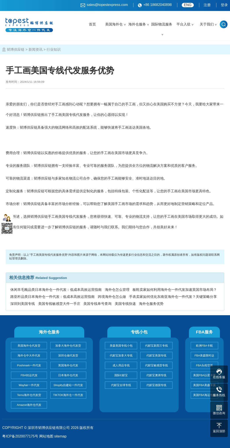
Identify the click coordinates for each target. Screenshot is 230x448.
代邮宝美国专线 (156, 355)
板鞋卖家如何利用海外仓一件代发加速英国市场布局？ (175, 289)
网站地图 (46, 436)
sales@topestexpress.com (104, 5)
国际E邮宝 (121, 375)
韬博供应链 (15, 49)
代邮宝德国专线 (156, 385)
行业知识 (54, 49)
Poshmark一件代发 (29, 365)
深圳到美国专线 (22, 304)
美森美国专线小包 (121, 345)
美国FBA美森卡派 (204, 385)
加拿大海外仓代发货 (68, 345)
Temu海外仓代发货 (29, 395)
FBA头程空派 (204, 365)
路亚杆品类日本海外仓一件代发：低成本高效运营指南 (52, 297)
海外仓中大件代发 (29, 355)
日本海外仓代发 (68, 375)
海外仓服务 (137, 24)
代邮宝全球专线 (121, 385)
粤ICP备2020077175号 (20, 436)
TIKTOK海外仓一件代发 (68, 395)
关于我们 (207, 24)
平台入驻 (183, 24)
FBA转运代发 (29, 375)
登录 (224, 5)
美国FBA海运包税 (204, 395)
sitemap (60, 436)
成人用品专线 (121, 365)
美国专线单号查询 (97, 304)
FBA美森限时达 (204, 355)
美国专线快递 (125, 304)
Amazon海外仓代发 (29, 405)
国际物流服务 (161, 24)
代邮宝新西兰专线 (156, 345)
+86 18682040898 (155, 5)
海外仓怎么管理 (117, 289)
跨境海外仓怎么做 (112, 297)
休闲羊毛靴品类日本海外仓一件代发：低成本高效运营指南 (56, 289)
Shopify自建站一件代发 (68, 385)
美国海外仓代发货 (29, 345)
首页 (92, 24)
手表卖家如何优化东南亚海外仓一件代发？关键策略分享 (173, 297)
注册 (207, 5)
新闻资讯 (36, 49)
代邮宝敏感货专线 (156, 365)
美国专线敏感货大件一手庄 (59, 304)
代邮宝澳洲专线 (156, 375)
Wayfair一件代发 (29, 385)
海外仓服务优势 (151, 304)
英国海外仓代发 (68, 365)
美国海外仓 (114, 24)
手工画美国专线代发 (67, 115)
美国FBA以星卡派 (204, 375)
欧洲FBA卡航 (204, 345)
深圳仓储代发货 (68, 355)
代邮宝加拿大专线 (121, 355)
